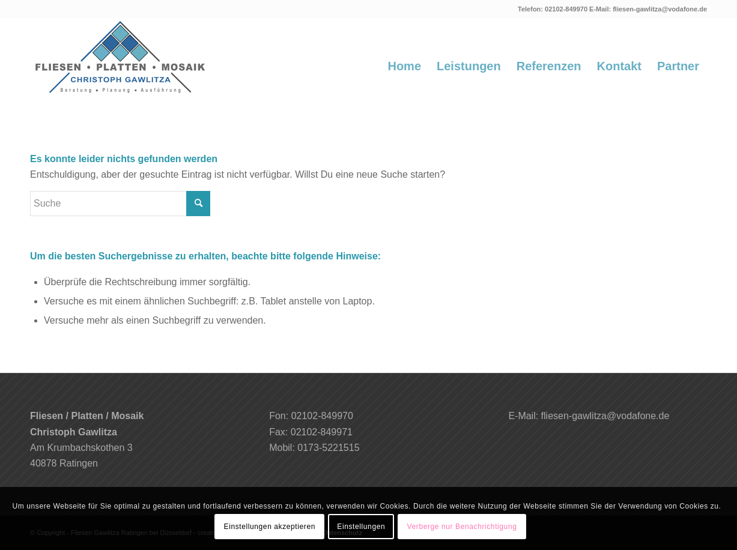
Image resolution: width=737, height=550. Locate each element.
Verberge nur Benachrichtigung (462, 526)
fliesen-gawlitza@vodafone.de (660, 9)
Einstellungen (361, 526)
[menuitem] (404, 66)
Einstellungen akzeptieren (269, 526)
